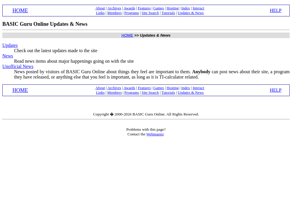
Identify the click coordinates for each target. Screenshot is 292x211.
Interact (198, 8)
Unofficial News (17, 66)
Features (144, 8)
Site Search (150, 13)
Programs (131, 13)
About (100, 8)
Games (158, 8)
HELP (275, 10)
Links (100, 13)
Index (185, 8)
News (7, 55)
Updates (10, 45)
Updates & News (191, 13)
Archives (114, 8)
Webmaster (154, 134)
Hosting (173, 8)
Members (114, 13)
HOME (20, 10)
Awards (129, 8)
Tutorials (168, 13)
